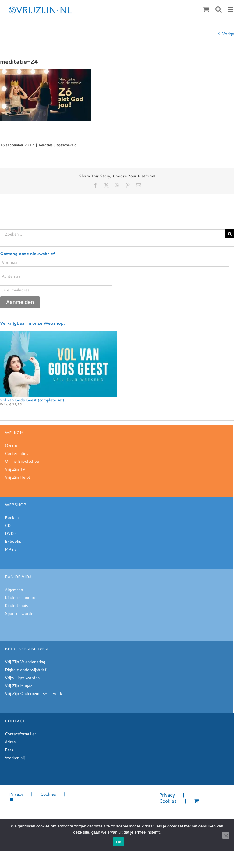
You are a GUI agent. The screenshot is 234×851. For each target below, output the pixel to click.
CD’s (9, 525)
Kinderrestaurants (21, 597)
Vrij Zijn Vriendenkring (25, 661)
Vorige (228, 33)
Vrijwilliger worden (22, 677)
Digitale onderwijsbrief (25, 669)
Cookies (48, 794)
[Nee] (225, 835)
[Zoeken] (229, 233)
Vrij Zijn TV (15, 469)
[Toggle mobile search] (218, 9)
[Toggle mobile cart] (206, 9)
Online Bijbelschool (23, 461)
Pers (9, 749)
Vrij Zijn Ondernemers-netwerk (33, 693)
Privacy (16, 794)
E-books (13, 541)
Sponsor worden (20, 613)
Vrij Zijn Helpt (17, 477)
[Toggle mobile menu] (231, 9)
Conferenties (16, 453)
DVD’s (10, 533)
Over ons (13, 445)
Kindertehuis (16, 605)
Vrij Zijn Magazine (21, 685)
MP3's (10, 549)
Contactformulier (20, 733)
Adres (10, 741)
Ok (118, 842)
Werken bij (15, 757)
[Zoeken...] (112, 233)
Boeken (12, 517)
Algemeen (14, 589)
